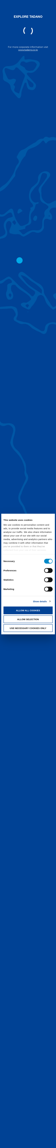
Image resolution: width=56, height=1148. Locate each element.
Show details (40, 601)
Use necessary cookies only (28, 628)
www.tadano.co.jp (28, 49)
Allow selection (28, 619)
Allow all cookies (28, 610)
